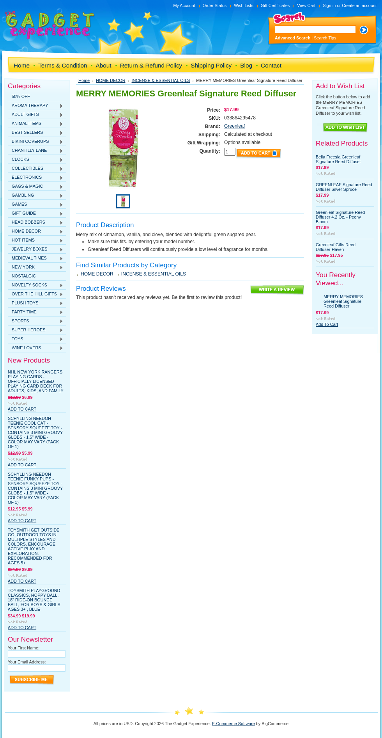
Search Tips (325, 38)
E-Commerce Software (233, 723)
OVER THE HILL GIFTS (35, 294)
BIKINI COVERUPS (35, 141)
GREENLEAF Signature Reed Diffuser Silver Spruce (344, 187)
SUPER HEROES (35, 330)
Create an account (359, 5)
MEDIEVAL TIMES (35, 258)
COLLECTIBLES (35, 168)
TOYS (35, 339)
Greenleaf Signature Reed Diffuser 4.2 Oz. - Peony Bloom (340, 217)
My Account (184, 5)
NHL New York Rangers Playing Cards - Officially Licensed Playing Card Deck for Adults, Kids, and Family (36, 381)
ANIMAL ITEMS (35, 123)
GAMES (35, 204)
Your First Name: (23, 648)
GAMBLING (35, 195)
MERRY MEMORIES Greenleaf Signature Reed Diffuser (343, 301)
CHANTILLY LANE (35, 150)
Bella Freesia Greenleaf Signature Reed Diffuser (338, 159)
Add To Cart (22, 409)
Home (84, 80)
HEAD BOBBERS (35, 222)
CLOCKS (35, 159)
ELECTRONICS (35, 177)
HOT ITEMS (35, 240)
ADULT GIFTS (35, 114)
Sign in (329, 5)
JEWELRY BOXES (35, 249)
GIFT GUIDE (35, 213)
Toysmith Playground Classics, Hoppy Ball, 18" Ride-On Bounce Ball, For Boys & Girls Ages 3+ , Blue (34, 600)
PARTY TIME (35, 312)
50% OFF (21, 96)
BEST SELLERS (35, 132)
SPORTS (35, 321)
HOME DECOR (35, 231)
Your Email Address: (27, 662)
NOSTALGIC (24, 276)
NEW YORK (35, 267)
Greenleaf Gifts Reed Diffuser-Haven (335, 247)
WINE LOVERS (35, 348)
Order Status (215, 5)
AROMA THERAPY (35, 105)
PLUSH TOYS (35, 303)
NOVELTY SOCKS (35, 285)
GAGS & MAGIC (35, 186)
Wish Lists (243, 5)
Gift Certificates (275, 5)
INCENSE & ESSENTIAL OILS (161, 80)
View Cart (306, 5)
